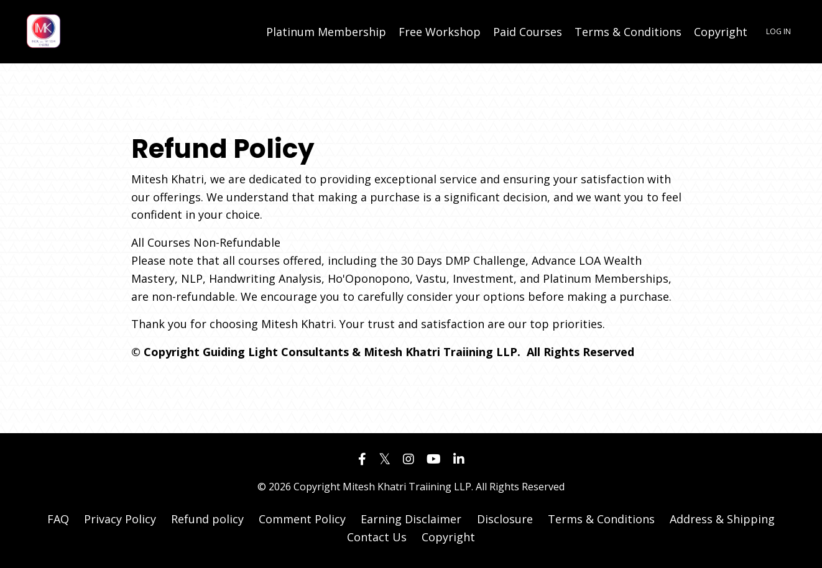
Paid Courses (527, 31)
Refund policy (207, 518)
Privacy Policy (120, 518)
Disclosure (505, 518)
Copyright (720, 31)
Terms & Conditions (628, 31)
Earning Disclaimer (412, 518)
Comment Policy (302, 518)
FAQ (58, 518)
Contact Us (377, 536)
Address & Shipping (722, 518)
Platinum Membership (326, 31)
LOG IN (778, 31)
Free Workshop (440, 31)
